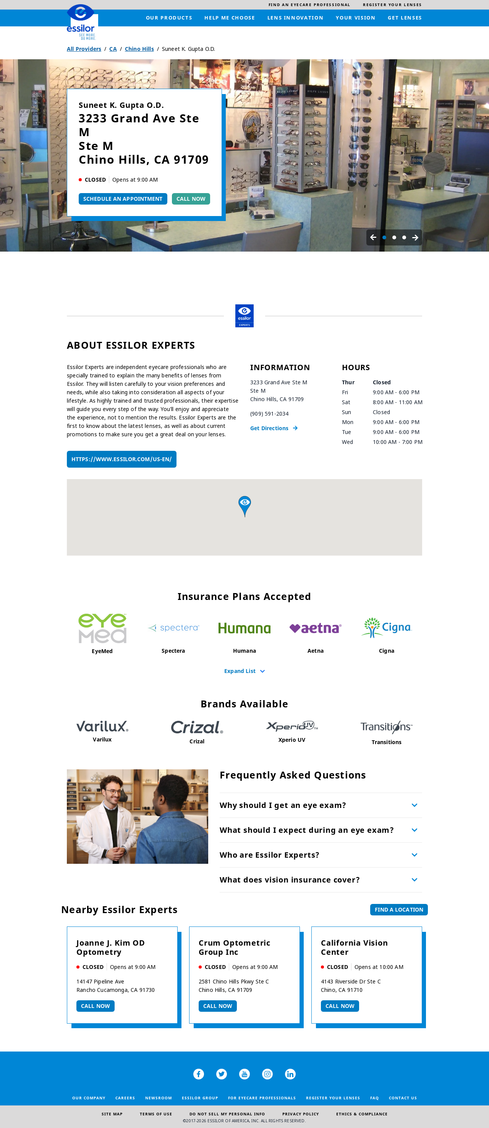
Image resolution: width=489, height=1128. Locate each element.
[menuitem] (310, 5)
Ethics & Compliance (362, 1114)
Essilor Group (200, 1097)
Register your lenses (333, 1097)
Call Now (191, 198)
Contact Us (403, 1097)
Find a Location (399, 909)
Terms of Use (156, 1114)
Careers (125, 1097)
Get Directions (269, 428)
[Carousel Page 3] (404, 237)
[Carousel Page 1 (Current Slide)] (384, 237)
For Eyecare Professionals (262, 1097)
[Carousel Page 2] (394, 237)
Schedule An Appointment (123, 198)
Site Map (112, 1114)
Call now (95, 1005)
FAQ (374, 1097)
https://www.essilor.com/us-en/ (121, 459)
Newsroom (158, 1097)
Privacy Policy (300, 1114)
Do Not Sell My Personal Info (227, 1114)
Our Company (88, 1097)
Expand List (240, 671)
